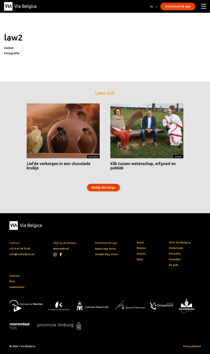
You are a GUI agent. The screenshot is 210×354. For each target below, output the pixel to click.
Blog (140, 259)
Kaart (140, 242)
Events (141, 253)
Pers (12, 281)
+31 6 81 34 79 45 (19, 248)
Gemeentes (16, 287)
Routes (141, 247)
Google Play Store (106, 254)
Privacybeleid (192, 346)
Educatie (174, 253)
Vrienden (93, 156)
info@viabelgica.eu (22, 254)
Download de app (178, 6)
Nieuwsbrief (61, 248)
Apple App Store (105, 248)
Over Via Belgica (179, 242)
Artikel (178, 156)
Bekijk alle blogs (103, 187)
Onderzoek (176, 247)
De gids (173, 264)
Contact (14, 275)
